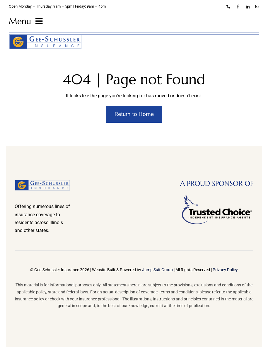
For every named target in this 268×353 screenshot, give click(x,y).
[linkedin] (248, 6)
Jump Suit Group (157, 269)
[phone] (228, 6)
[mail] (257, 6)
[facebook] (238, 6)
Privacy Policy (225, 269)
